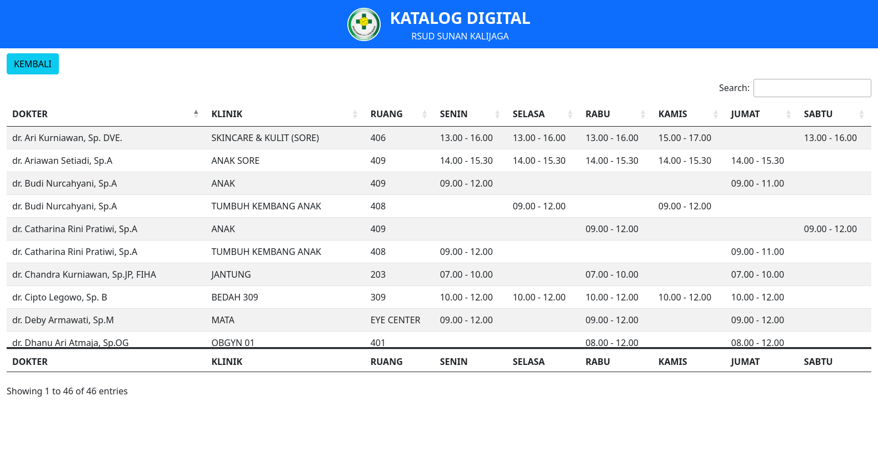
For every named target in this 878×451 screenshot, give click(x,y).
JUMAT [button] (745, 114)
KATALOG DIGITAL (460, 17)
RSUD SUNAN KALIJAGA (460, 36)
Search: (734, 88)
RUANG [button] (387, 114)
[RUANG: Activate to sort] (400, 114)
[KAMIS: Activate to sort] (689, 114)
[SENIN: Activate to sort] (471, 114)
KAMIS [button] (672, 114)
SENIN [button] (454, 114)
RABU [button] (598, 114)
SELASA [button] (529, 114)
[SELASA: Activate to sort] (543, 114)
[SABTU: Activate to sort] (835, 114)
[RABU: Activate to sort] (616, 114)
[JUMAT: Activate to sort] (762, 114)
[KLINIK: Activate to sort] (285, 114)
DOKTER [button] (30, 114)
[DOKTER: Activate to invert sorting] (106, 114)
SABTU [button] (818, 114)
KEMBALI (33, 64)
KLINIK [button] (226, 114)
